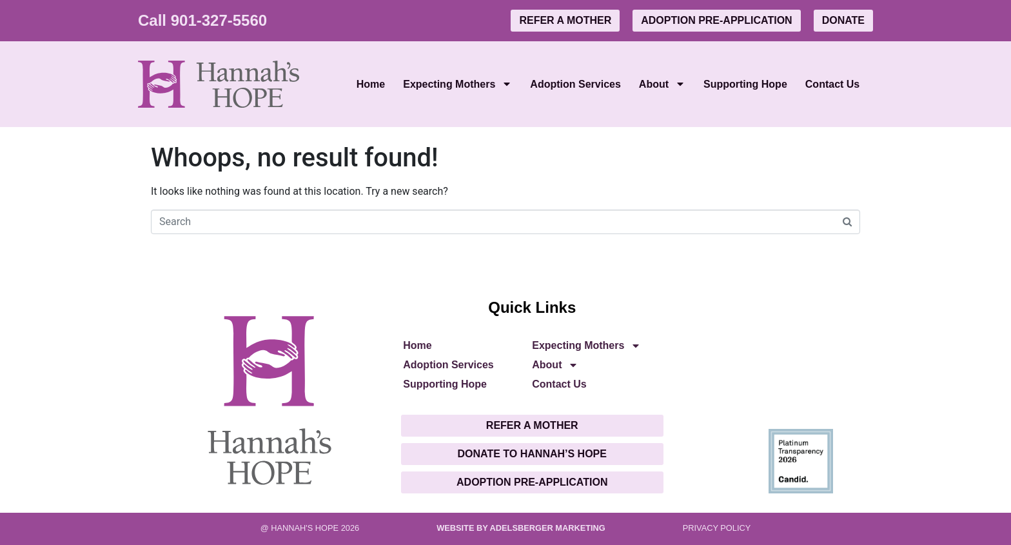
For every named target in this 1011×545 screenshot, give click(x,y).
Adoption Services (575, 84)
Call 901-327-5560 (202, 20)
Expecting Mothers (457, 83)
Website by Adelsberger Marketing (521, 528)
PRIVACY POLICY (717, 528)
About (662, 83)
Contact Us (832, 84)
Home (371, 84)
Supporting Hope (745, 84)
